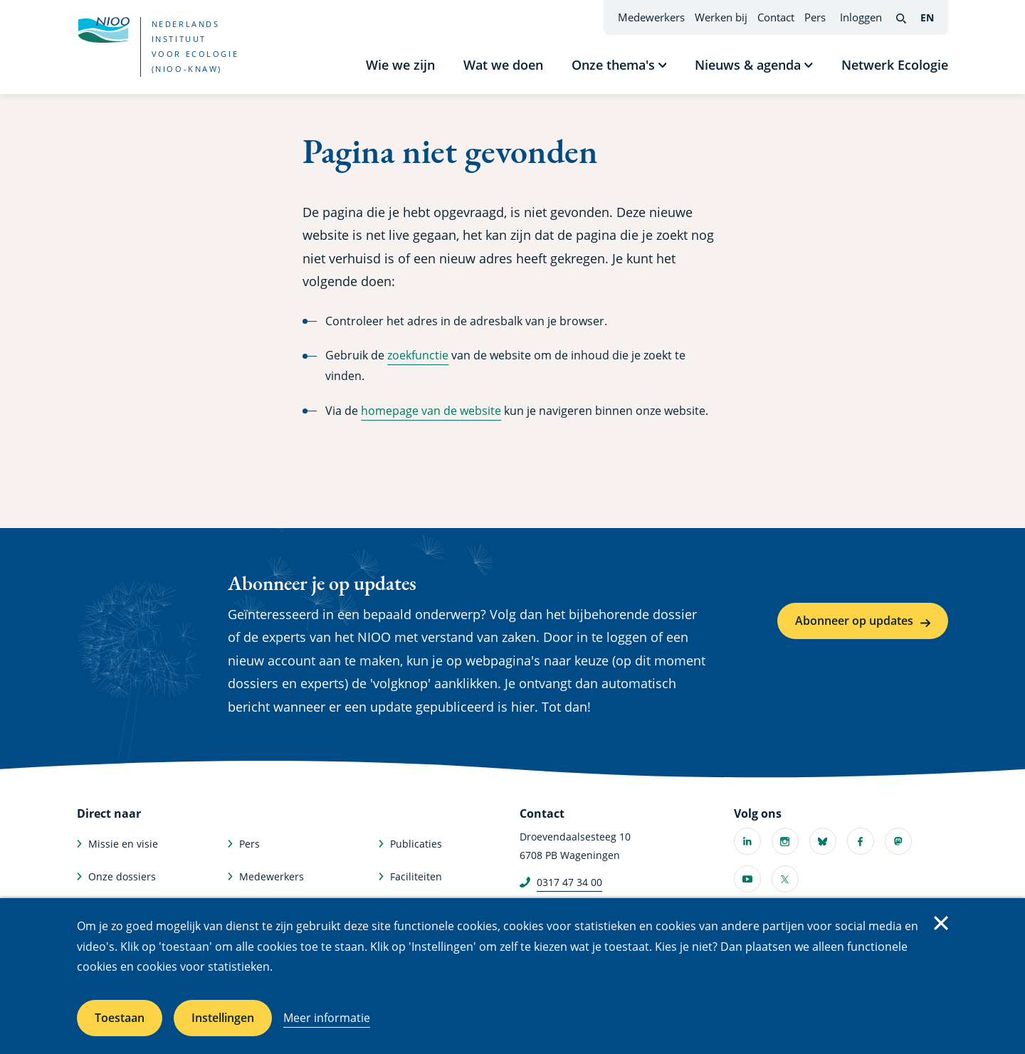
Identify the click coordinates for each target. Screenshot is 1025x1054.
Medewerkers (651, 17)
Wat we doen (503, 64)
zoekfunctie (417, 355)
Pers (815, 17)
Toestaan (119, 1018)
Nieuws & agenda (748, 64)
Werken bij (721, 17)
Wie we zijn (400, 64)
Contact (775, 17)
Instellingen (222, 1018)
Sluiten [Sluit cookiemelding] (941, 923)
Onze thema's (613, 64)
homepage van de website (431, 410)
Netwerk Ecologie (894, 64)
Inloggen (861, 17)
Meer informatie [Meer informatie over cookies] (326, 1018)
